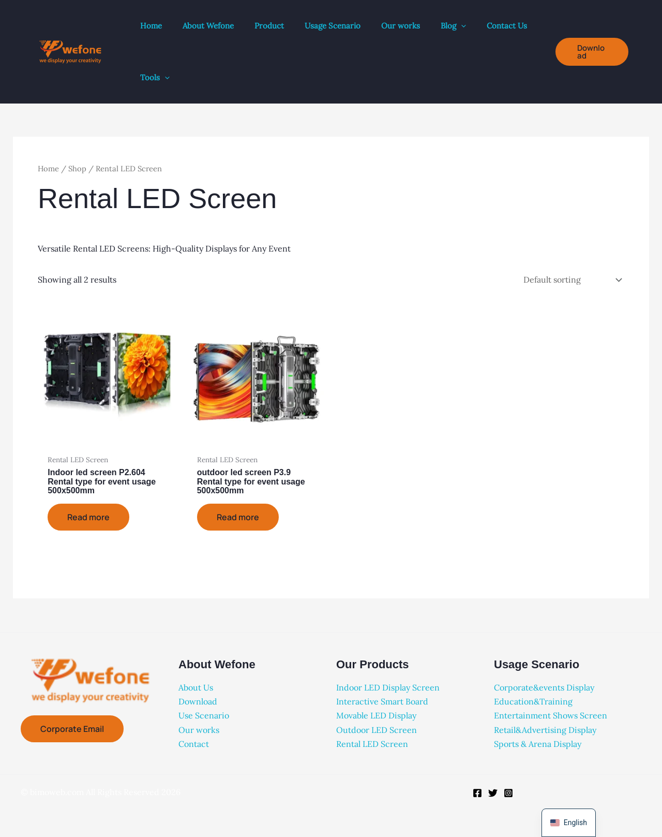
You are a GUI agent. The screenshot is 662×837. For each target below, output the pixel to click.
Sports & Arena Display (537, 744)
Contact (193, 744)
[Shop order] (571, 279)
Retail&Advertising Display (545, 730)
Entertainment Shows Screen (550, 715)
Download (197, 701)
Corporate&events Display (544, 687)
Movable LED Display (376, 715)
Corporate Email (72, 729)
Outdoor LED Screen (376, 730)
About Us (195, 687)
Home (48, 168)
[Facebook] (477, 793)
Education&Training (533, 701)
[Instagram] (508, 793)
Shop (77, 168)
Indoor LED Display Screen (388, 687)
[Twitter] (493, 793)
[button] (461, 26)
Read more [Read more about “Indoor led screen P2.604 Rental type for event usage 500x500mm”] (88, 517)
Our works (198, 730)
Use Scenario (203, 715)
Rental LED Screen (372, 744)
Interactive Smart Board (382, 701)
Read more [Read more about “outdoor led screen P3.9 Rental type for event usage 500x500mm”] (238, 517)
